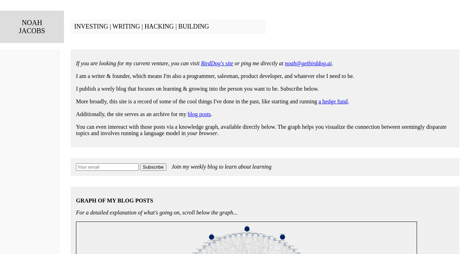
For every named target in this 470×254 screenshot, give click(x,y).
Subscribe (153, 167)
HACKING (159, 26)
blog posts (199, 114)
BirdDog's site (217, 63)
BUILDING (193, 26)
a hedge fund (333, 101)
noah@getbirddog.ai (308, 63)
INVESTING (91, 26)
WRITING (126, 26)
